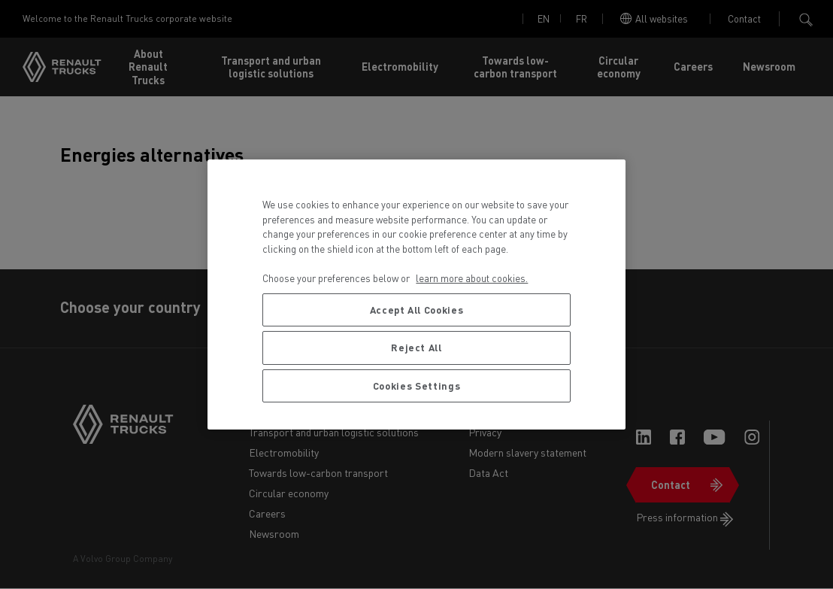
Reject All (416, 347)
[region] (416, 294)
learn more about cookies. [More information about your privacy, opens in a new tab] (472, 278)
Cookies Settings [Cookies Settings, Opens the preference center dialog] (417, 385)
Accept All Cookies (417, 309)
